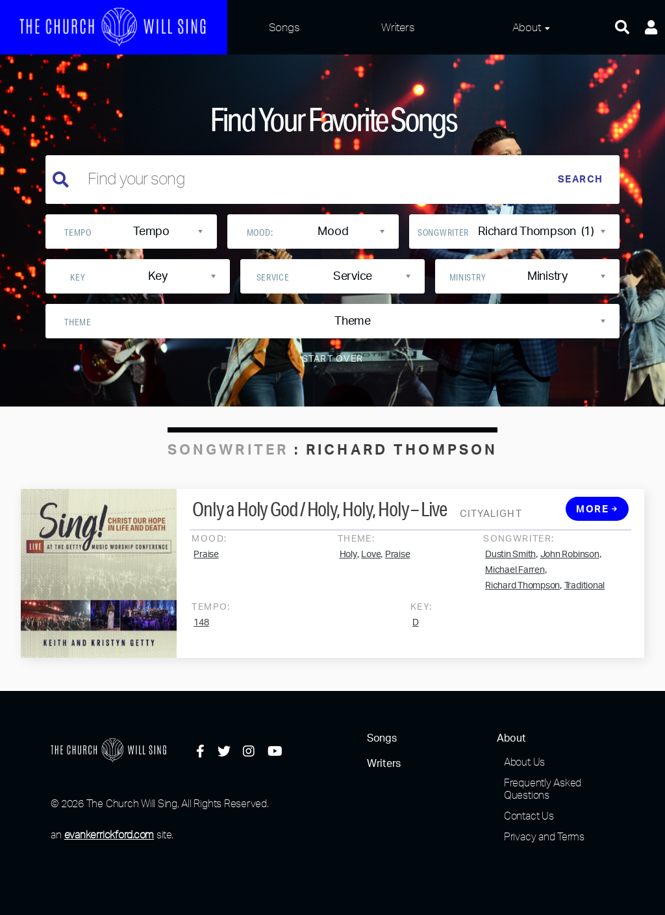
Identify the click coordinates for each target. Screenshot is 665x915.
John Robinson (569, 561)
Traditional (584, 592)
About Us (524, 761)
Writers (397, 27)
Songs (284, 27)
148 (201, 629)
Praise (206, 561)
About (526, 27)
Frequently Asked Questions (542, 788)
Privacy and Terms (544, 836)
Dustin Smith (510, 561)
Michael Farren (515, 576)
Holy (348, 561)
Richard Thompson (522, 592)
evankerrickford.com (109, 834)
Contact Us (529, 815)
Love (371, 561)
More (597, 516)
